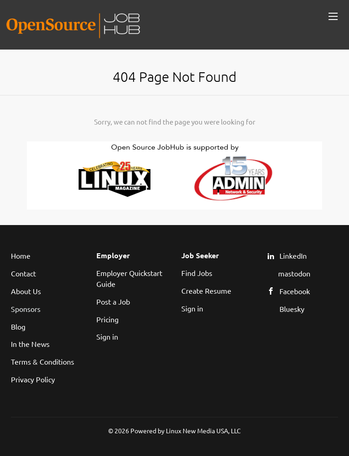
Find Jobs (196, 272)
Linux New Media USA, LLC (203, 430)
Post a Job (113, 301)
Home (20, 255)
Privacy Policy (33, 379)
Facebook (294, 291)
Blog (18, 326)
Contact (23, 273)
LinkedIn (293, 255)
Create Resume (206, 290)
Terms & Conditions (42, 361)
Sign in (107, 336)
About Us (26, 291)
